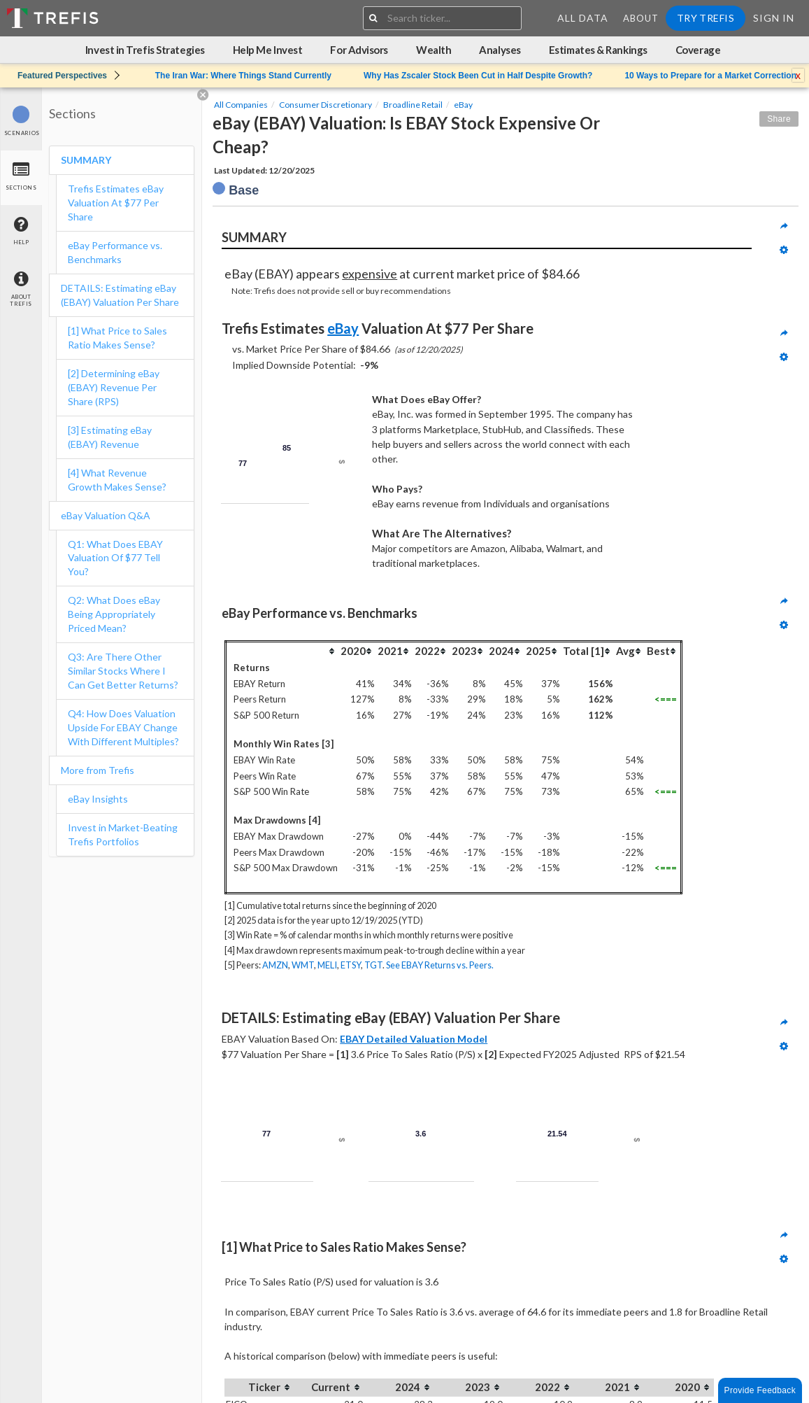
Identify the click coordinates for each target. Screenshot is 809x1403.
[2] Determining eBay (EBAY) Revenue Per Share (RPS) (113, 387)
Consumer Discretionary (325, 104)
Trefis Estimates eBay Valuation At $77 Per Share (116, 203)
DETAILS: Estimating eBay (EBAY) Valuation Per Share (120, 295)
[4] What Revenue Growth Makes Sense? (117, 480)
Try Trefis (705, 18)
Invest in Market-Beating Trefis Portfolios (123, 834)
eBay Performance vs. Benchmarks (115, 252)
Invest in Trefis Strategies (145, 49)
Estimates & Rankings (598, 49)
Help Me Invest (268, 49)
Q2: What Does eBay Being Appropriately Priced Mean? (114, 614)
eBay (463, 104)
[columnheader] (283, 650)
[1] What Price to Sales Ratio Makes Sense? (117, 338)
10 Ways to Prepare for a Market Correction (710, 75)
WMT (303, 965)
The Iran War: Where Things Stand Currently (243, 75)
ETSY (351, 965)
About (641, 18)
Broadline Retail (413, 104)
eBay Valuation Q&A (105, 515)
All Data (582, 18)
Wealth (433, 49)
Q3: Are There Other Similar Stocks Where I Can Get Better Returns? (124, 671)
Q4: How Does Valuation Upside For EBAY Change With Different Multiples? (123, 727)
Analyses (499, 49)
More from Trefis (97, 770)
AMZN (275, 965)
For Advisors (359, 49)
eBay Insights (98, 799)
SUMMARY (86, 160)
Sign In (773, 18)
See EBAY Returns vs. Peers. (440, 965)
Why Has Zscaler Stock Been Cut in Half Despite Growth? (478, 75)
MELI (327, 965)
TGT (373, 965)
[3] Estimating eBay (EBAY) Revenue (110, 437)
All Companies (241, 104)
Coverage (697, 49)
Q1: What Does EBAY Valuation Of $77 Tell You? (115, 558)
